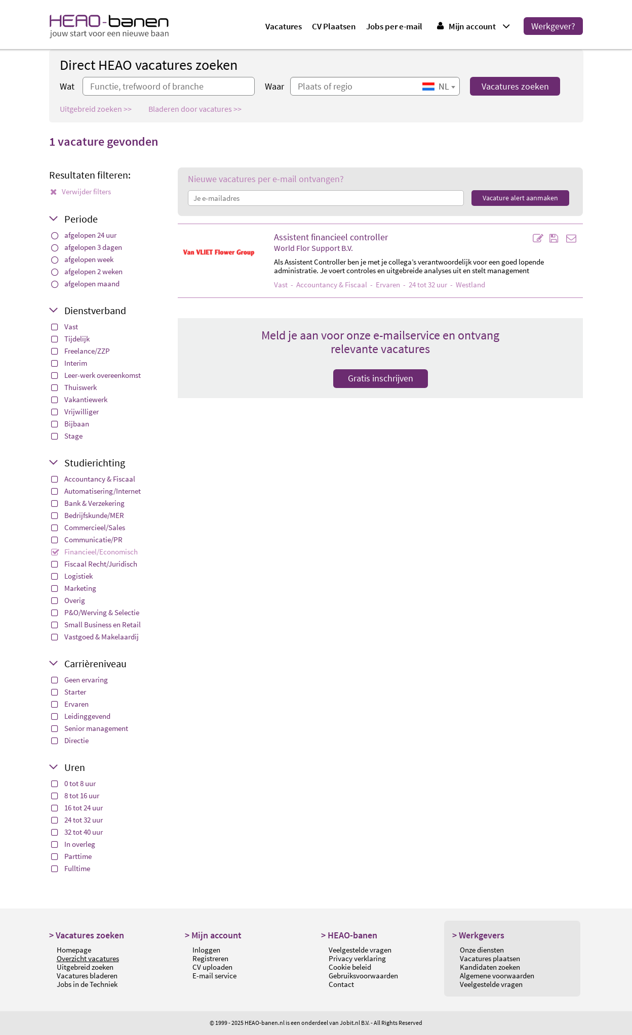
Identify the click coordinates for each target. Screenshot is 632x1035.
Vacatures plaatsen (490, 958)
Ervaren (70, 704)
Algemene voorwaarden (497, 975)
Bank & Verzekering (88, 503)
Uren (74, 767)
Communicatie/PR (87, 539)
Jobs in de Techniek (87, 984)
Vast (64, 326)
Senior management (89, 728)
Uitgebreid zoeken (85, 967)
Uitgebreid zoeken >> (96, 109)
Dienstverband (95, 310)
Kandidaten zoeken (490, 967)
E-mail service (214, 975)
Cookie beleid (350, 967)
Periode (81, 218)
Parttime (71, 856)
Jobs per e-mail (394, 26)
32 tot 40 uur (77, 832)
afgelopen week (82, 259)
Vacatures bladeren (87, 975)
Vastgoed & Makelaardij (95, 636)
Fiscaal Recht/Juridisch (94, 564)
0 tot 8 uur (73, 783)
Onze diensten (482, 949)
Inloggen (206, 949)
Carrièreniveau (95, 663)
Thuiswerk (74, 387)
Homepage (74, 949)
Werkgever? (553, 26)
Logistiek (72, 576)
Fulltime (70, 868)
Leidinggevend (80, 716)
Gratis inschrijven (380, 378)
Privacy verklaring (357, 958)
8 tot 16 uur (75, 795)
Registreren (210, 958)
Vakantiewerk (79, 399)
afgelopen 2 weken (87, 271)
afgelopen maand (85, 283)
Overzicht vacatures (88, 958)
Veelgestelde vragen (360, 949)
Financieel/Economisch (94, 551)
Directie (70, 740)
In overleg (73, 844)
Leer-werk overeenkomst (96, 375)
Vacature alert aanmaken (520, 197)
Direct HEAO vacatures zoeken (149, 65)
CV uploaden (212, 967)
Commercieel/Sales (88, 527)
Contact (341, 984)
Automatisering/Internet (96, 491)
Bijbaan (70, 423)
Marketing (73, 588)
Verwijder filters (80, 191)
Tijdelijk (70, 338)
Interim (69, 363)
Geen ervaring (79, 679)
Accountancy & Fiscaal (93, 479)
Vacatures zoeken (515, 86)
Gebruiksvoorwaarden (363, 975)
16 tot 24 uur (77, 807)
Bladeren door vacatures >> (195, 109)
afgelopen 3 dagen (86, 247)
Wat (67, 86)
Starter (68, 692)
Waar (274, 86)
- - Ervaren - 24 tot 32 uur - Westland (379, 284)
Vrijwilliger (75, 411)
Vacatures (283, 26)
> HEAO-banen (349, 935)
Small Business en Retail (96, 624)
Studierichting (94, 462)
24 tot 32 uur (77, 820)
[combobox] (438, 86)
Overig (68, 600)
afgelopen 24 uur (83, 235)
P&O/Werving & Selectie (95, 612)
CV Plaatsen (334, 26)
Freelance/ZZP (80, 351)
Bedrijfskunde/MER (87, 515)
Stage (67, 436)
